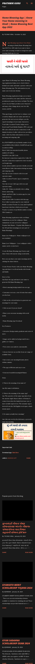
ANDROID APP (12, 458)
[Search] (27, 3)
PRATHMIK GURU (11, 3)
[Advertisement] (17, 477)
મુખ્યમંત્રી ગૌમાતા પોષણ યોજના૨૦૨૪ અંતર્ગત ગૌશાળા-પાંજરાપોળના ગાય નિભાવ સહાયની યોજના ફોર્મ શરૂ (16, 528)
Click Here (15, 452)
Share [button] (28, 458)
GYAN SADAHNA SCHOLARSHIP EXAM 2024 (16, 642)
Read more (29, 552)
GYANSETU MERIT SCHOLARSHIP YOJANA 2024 (17, 586)
